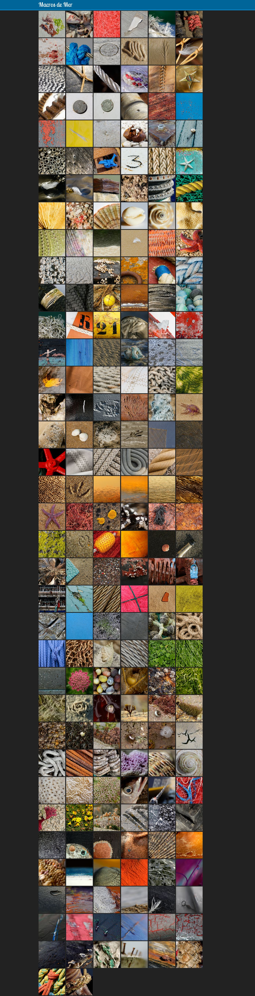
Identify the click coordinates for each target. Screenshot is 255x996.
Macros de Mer (55, 4)
